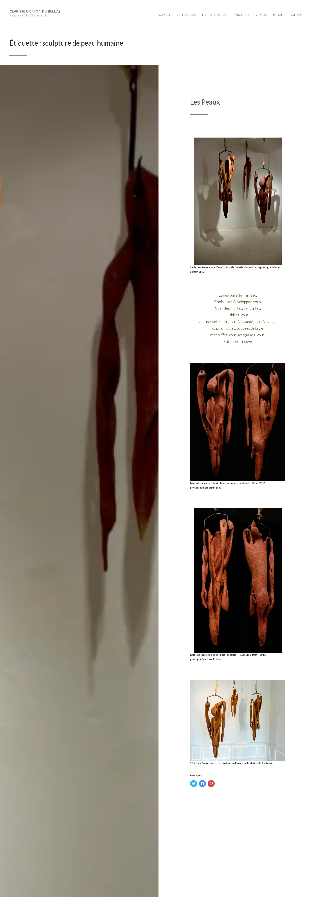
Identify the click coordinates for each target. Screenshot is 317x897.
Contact (297, 14)
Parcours (241, 14)
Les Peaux (205, 102)
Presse (278, 14)
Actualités (186, 14)
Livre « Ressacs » (214, 14)
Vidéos (261, 14)
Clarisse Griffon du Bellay (35, 11)
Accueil (164, 14)
